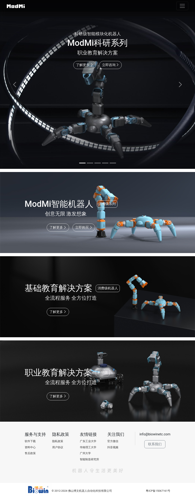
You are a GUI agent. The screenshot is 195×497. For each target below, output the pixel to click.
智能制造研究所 (89, 459)
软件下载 (30, 441)
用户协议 (57, 447)
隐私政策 (57, 441)
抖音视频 (112, 447)
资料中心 (30, 447)
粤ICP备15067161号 (158, 490)
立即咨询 (110, 65)
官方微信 (112, 441)
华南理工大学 (88, 447)
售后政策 (30, 453)
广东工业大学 (88, 441)
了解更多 (84, 65)
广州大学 (85, 453)
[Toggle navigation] (182, 6)
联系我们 (155, 444)
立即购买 (83, 227)
